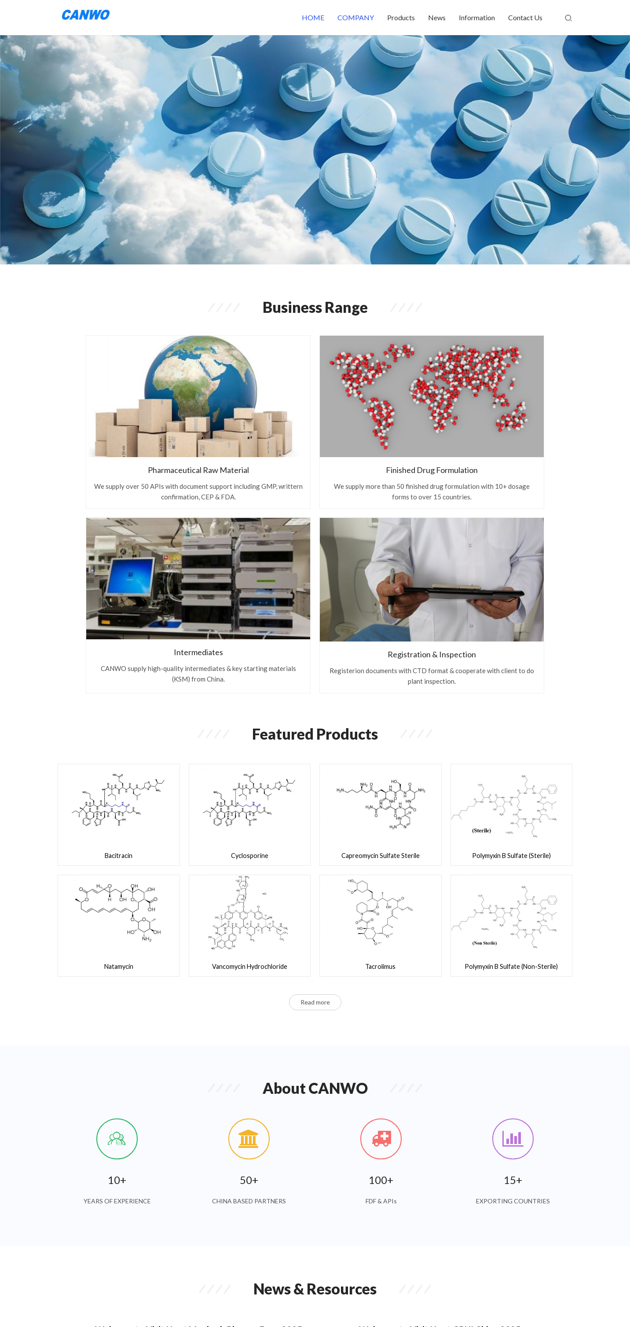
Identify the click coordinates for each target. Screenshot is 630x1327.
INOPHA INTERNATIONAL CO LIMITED (405, 1305)
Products (401, 17)
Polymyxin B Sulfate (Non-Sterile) (511, 742)
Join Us (349, 1291)
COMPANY (355, 17)
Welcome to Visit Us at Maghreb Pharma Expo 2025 (198, 1111)
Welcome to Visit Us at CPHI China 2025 (440, 1111)
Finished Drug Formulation (249, 414)
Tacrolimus (380, 742)
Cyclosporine (250, 631)
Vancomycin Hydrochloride (249, 742)
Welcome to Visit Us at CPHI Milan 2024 (175, 1166)
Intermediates (381, 414)
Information (477, 17)
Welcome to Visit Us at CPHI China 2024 (440, 1166)
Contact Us (525, 17)
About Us (383, 1291)
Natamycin (119, 742)
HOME (313, 17)
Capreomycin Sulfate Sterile (380, 631)
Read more (315, 776)
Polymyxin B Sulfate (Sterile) (511, 631)
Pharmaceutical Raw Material (117, 414)
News (437, 17)
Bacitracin (118, 631)
